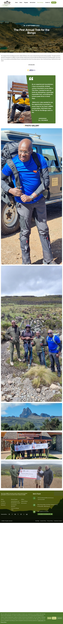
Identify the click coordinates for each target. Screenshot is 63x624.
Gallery (22, 499)
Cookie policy (41, 620)
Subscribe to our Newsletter (45, 514)
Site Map (37, 520)
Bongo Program (14, 499)
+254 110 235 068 (41, 499)
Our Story (3, 501)
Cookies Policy (43, 520)
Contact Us (47, 2)
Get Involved (24, 503)
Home (16, 2)
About (2, 499)
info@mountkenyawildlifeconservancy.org (45, 497)
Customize (59, 618)
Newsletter (3, 505)
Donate (53, 2)
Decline (54, 618)
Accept (49, 618)
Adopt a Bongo (24, 501)
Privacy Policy (50, 520)
